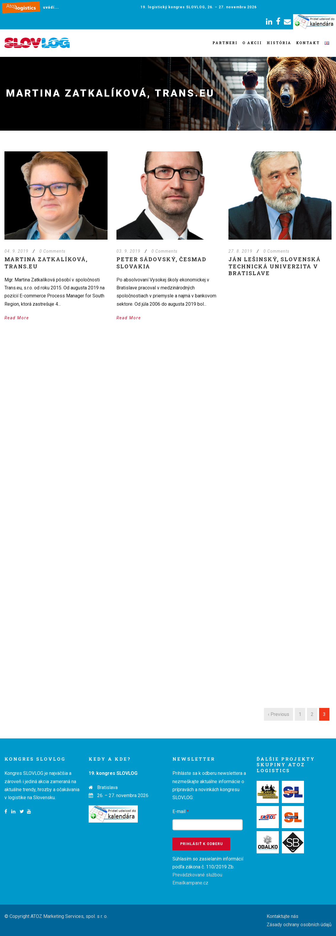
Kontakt (308, 42)
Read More (16, 317)
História (279, 42)
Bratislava (107, 787)
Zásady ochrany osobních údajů (299, 924)
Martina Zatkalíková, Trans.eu (46, 263)
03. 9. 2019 (128, 251)
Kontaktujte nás (282, 916)
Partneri (225, 42)
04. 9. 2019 (16, 251)
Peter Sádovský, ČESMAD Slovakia (161, 263)
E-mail (180, 811)
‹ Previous (278, 714)
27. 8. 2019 (240, 251)
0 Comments (52, 251)
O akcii (252, 42)
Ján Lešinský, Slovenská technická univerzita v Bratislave (274, 266)
